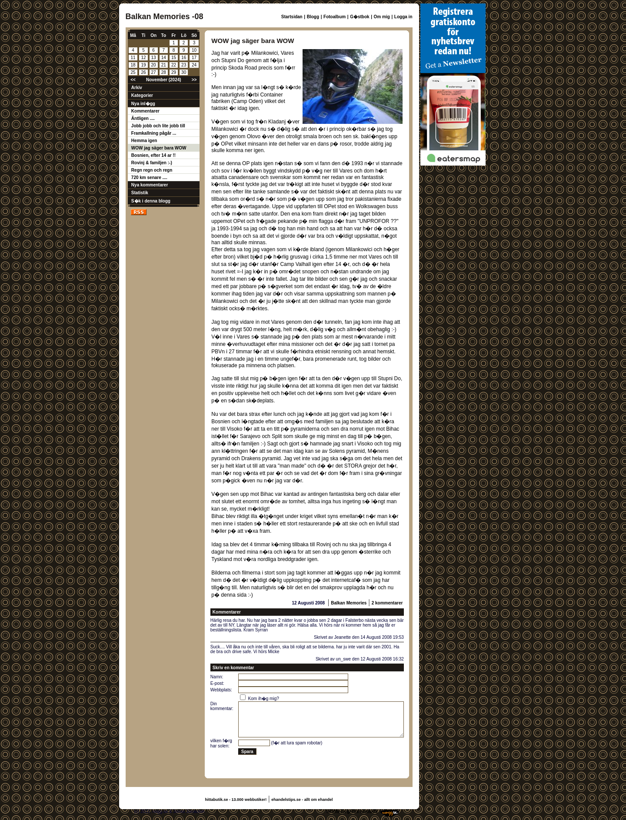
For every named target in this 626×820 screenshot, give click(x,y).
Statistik (139, 192)
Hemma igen (144, 140)
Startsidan (292, 16)
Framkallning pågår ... (153, 133)
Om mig (382, 16)
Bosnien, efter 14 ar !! (153, 155)
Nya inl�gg (143, 103)
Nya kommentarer (149, 185)
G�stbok (359, 16)
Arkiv (136, 87)
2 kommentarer (387, 603)
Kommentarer (145, 111)
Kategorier (142, 95)
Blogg (313, 16)
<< (133, 79)
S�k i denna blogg (150, 201)
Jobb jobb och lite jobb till (158, 125)
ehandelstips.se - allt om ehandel (302, 799)
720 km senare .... (149, 177)
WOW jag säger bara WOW (158, 148)
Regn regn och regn (151, 170)
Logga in (403, 16)
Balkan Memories (348, 603)
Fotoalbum (334, 16)
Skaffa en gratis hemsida (352, 811)
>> (194, 79)
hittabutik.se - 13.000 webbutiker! (236, 799)
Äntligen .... (143, 118)
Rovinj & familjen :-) (151, 162)
